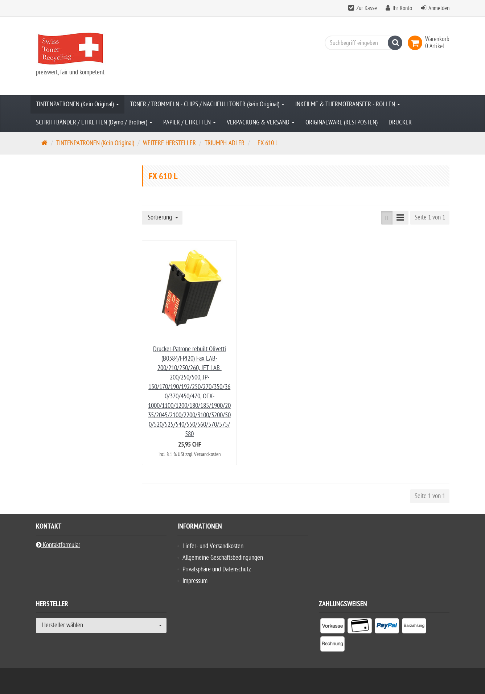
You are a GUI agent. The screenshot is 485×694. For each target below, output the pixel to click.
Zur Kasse (366, 8)
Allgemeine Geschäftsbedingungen (222, 558)
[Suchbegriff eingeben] (362, 43)
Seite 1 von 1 (430, 217)
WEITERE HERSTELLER (169, 143)
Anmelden (438, 8)
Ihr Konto (402, 8)
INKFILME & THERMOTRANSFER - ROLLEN (347, 104)
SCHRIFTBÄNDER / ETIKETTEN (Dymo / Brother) (94, 122)
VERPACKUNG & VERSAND (261, 122)
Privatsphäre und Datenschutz (216, 569)
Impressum (194, 581)
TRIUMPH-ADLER (224, 143)
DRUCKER (400, 122)
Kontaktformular (58, 545)
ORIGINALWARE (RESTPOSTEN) (341, 122)
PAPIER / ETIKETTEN (189, 122)
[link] (416, 43)
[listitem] (332, 627)
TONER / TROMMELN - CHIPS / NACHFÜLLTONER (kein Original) (207, 104)
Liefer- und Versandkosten (212, 546)
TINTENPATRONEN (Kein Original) (77, 104)
